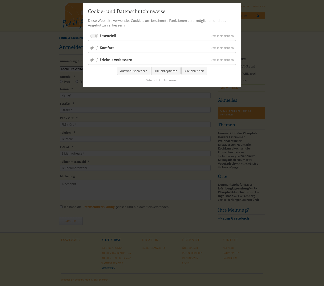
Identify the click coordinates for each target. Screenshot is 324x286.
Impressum (171, 80)
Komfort (107, 47)
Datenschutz (154, 80)
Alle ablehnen (194, 71)
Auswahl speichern (133, 71)
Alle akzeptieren (165, 71)
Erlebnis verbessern (116, 59)
